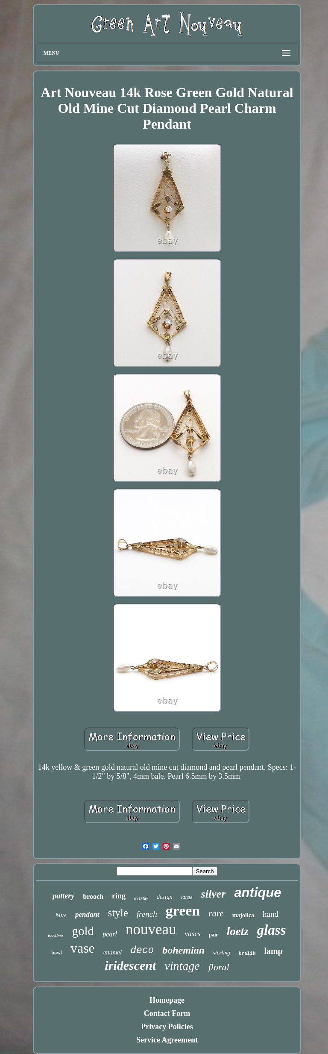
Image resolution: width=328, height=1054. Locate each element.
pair (213, 935)
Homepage (166, 1000)
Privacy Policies (167, 1026)
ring (119, 896)
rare (215, 913)
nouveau (151, 929)
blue (61, 915)
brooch (93, 896)
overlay (141, 898)
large (187, 897)
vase (82, 948)
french (147, 914)
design (165, 897)
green (183, 911)
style (118, 913)
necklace (55, 935)
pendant (87, 914)
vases (192, 934)
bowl (56, 953)
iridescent (130, 965)
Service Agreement (167, 1040)
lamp (273, 951)
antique (257, 892)
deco (142, 950)
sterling (221, 952)
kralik (247, 953)
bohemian (183, 950)
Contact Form (167, 1013)
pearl (109, 934)
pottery (63, 896)
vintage (181, 965)
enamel (112, 952)
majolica (243, 915)
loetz (238, 931)
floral (218, 967)
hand (270, 914)
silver (213, 894)
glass (271, 930)
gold (83, 931)
